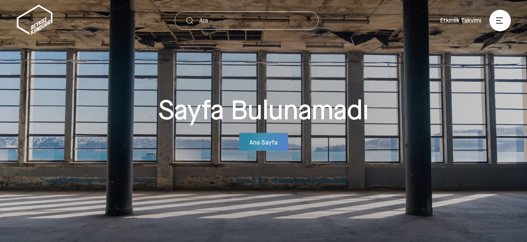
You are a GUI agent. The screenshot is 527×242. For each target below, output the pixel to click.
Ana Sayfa (263, 142)
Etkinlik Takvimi (460, 20)
